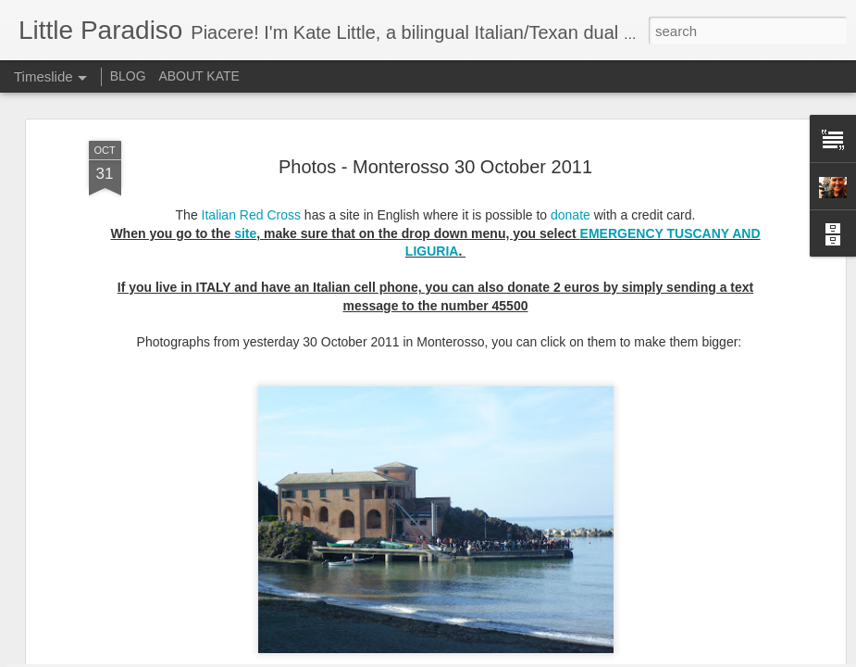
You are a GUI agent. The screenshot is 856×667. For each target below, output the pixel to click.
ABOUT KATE (198, 76)
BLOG (128, 76)
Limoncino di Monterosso (693, 631)
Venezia (644, 599)
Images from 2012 (410, 603)
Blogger (486, 656)
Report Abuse (540, 656)
